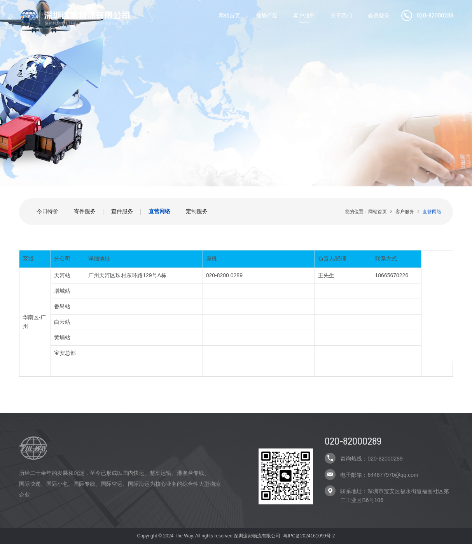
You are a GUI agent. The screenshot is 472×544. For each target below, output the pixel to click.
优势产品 (267, 15)
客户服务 (304, 15)
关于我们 (341, 15)
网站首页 (229, 15)
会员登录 (379, 15)
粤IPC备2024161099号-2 (309, 536)
